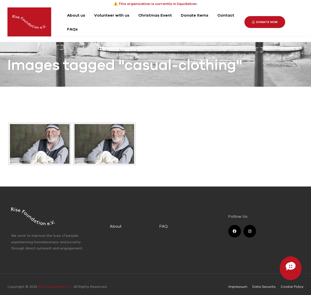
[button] (264, 22)
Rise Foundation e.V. (55, 286)
